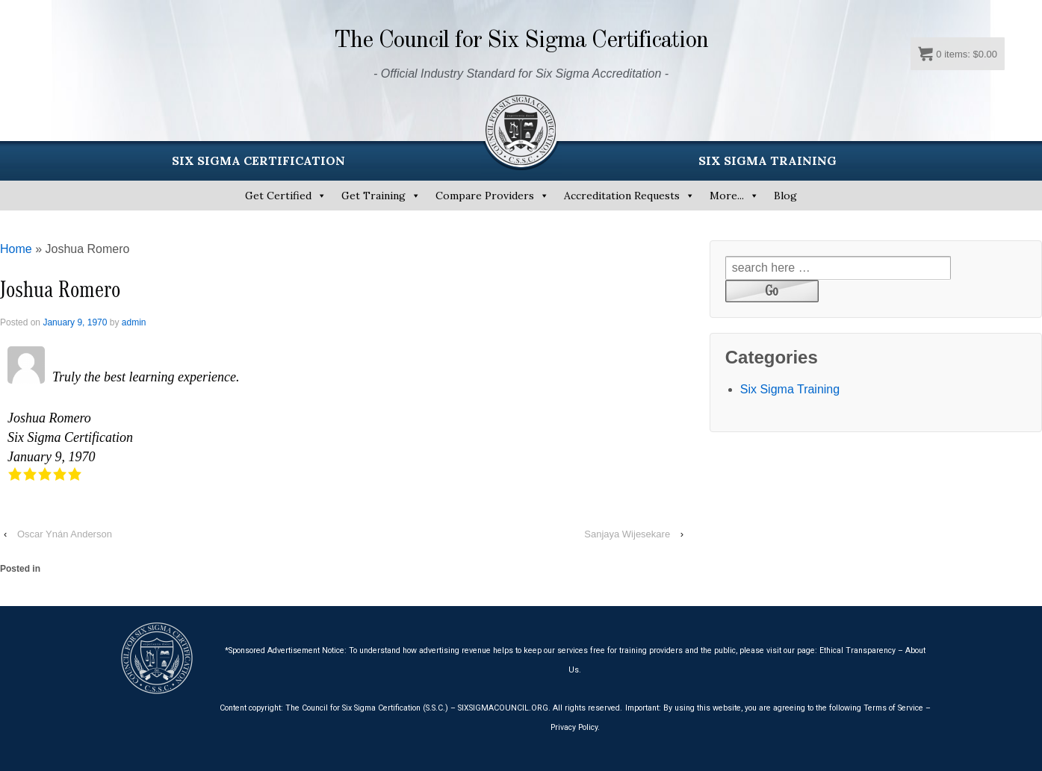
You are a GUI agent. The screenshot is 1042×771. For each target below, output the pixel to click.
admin (134, 322)
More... (727, 195)
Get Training (373, 195)
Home (16, 249)
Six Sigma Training (790, 389)
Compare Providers (484, 195)
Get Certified (278, 195)
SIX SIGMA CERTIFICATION (258, 160)
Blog (785, 195)
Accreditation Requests (622, 195)
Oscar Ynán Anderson (64, 534)
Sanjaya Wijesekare (627, 534)
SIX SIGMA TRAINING (767, 160)
